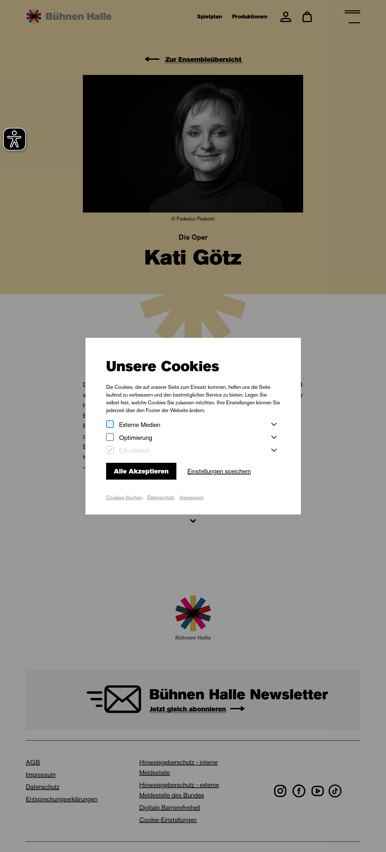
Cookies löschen (124, 497)
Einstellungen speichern (219, 471)
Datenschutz (160, 497)
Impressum (191, 497)
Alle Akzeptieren (141, 471)
